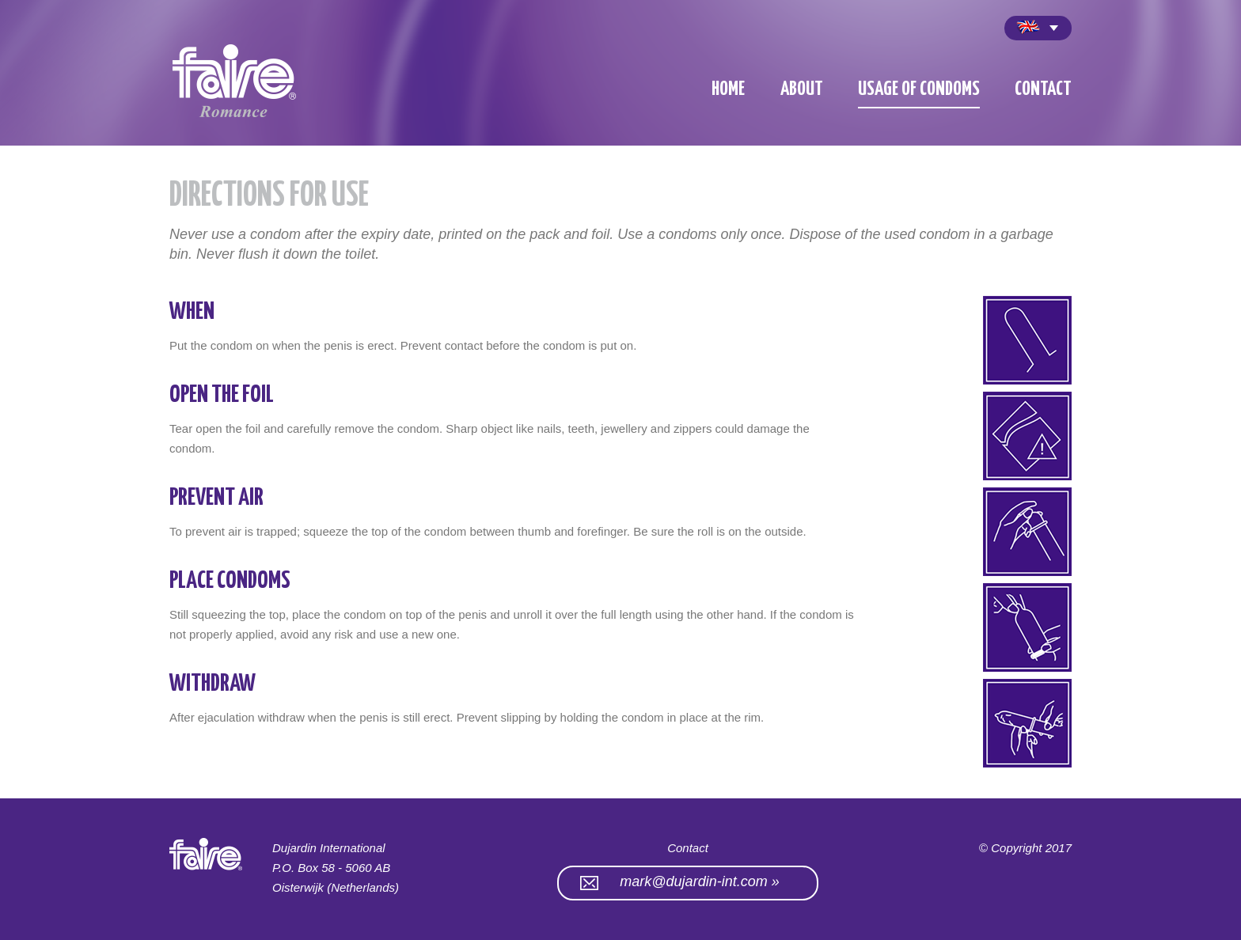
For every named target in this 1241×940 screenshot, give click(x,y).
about (801, 89)
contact (1043, 89)
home (728, 89)
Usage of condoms (919, 89)
